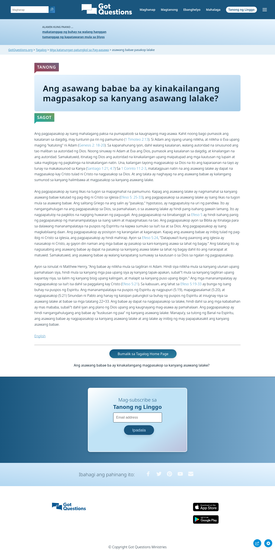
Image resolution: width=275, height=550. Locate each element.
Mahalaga (213, 10)
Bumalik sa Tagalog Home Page (143, 353)
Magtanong (169, 10)
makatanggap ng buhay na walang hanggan (74, 32)
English (40, 336)
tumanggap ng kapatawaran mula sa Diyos (73, 37)
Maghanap (147, 10)
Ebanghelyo (191, 10)
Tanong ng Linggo (241, 10)
